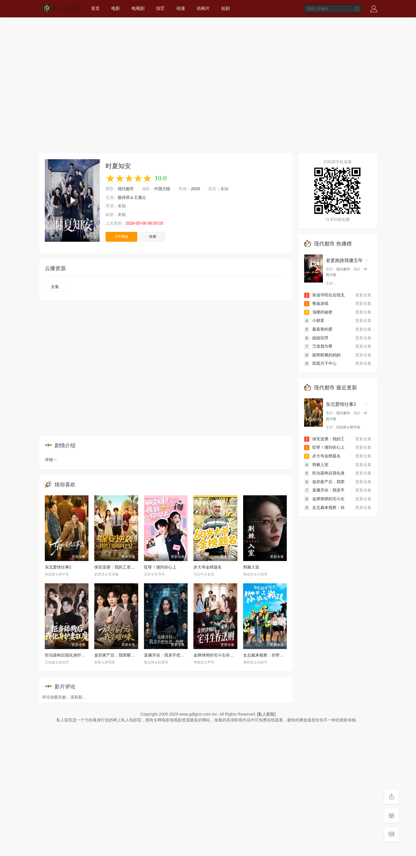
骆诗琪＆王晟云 (132, 197)
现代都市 (126, 188)
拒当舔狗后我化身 (324, 473)
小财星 (314, 320)
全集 (55, 286)
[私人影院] (266, 714)
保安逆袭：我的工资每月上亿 (120, 567)
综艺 (160, 8)
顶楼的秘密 (318, 312)
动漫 (180, 8)
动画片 (203, 8)
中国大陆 (162, 188)
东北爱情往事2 (58, 567)
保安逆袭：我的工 (324, 439)
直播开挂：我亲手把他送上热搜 (172, 655)
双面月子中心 (320, 363)
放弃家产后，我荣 (324, 481)
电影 (115, 8)
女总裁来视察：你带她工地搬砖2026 (276, 655)
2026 (195, 188)
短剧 (225, 8)
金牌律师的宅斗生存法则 (215, 655)
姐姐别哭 (316, 338)
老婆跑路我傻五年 (344, 260)
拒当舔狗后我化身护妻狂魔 (69, 655)
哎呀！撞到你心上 (160, 567)
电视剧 (138, 8)
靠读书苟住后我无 (324, 295)
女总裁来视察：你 (324, 507)
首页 (95, 8)
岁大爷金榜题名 (207, 567)
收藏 (152, 236)
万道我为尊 (318, 346)
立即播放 (121, 236)
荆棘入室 (251, 567)
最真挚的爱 (318, 329)
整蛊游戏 (316, 303)
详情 (51, 459)
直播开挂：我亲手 (324, 490)
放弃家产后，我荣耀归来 (116, 655)
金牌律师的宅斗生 (324, 498)
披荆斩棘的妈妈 (322, 355)
